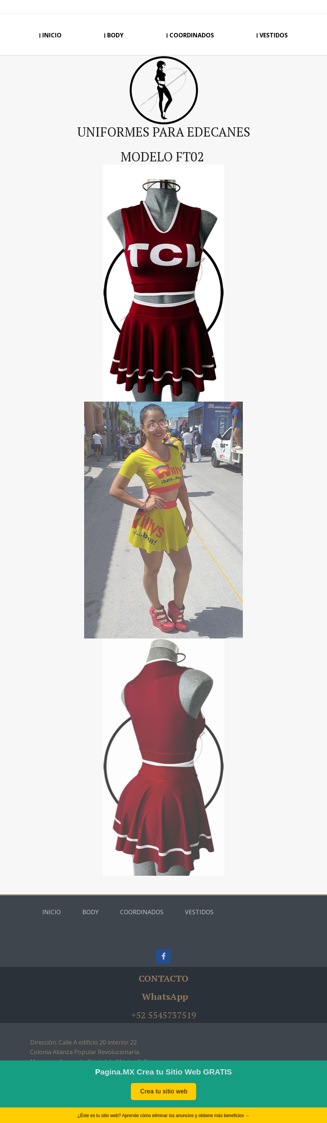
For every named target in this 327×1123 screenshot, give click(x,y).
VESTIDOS (274, 35)
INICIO (52, 35)
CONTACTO (163, 978)
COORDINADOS (191, 35)
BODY (115, 35)
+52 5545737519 (163, 1015)
